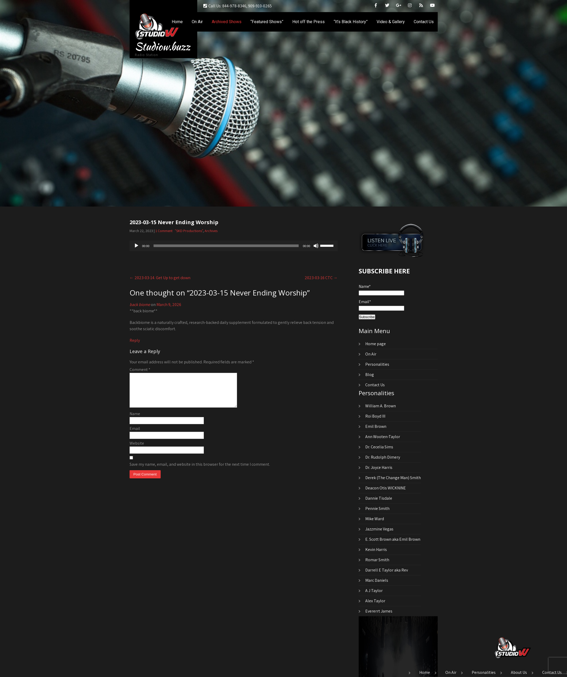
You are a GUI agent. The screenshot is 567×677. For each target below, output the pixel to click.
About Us (519, 672)
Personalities (377, 364)
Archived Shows (226, 21)
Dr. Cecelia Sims (379, 447)
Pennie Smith (377, 508)
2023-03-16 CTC (321, 277)
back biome (140, 304)
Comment (140, 369)
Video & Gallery (391, 21)
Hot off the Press (308, 21)
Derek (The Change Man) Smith (393, 477)
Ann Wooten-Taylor (382, 436)
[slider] (226, 245)
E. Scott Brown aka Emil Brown (392, 539)
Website (137, 449)
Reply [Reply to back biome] (135, 340)
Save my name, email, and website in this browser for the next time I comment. (200, 470)
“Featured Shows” (266, 21)
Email (135, 435)
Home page (375, 344)
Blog (369, 374)
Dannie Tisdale (378, 498)
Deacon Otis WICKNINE (385, 488)
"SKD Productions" (189, 230)
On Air (197, 21)
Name (135, 420)
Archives (211, 230)
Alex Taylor (375, 601)
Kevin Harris (376, 549)
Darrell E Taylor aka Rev (386, 570)
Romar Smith (377, 560)
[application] (234, 245)
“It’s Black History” (351, 21)
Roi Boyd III (375, 416)
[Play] (136, 245)
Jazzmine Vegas (379, 529)
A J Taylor (374, 590)
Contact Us (424, 21)
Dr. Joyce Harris (378, 467)
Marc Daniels (376, 580)
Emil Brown (375, 426)
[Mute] (316, 245)
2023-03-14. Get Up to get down (160, 277)
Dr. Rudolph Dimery (382, 457)
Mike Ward (374, 518)
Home (177, 21)
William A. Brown (380, 406)
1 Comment (163, 230)
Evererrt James (378, 611)
